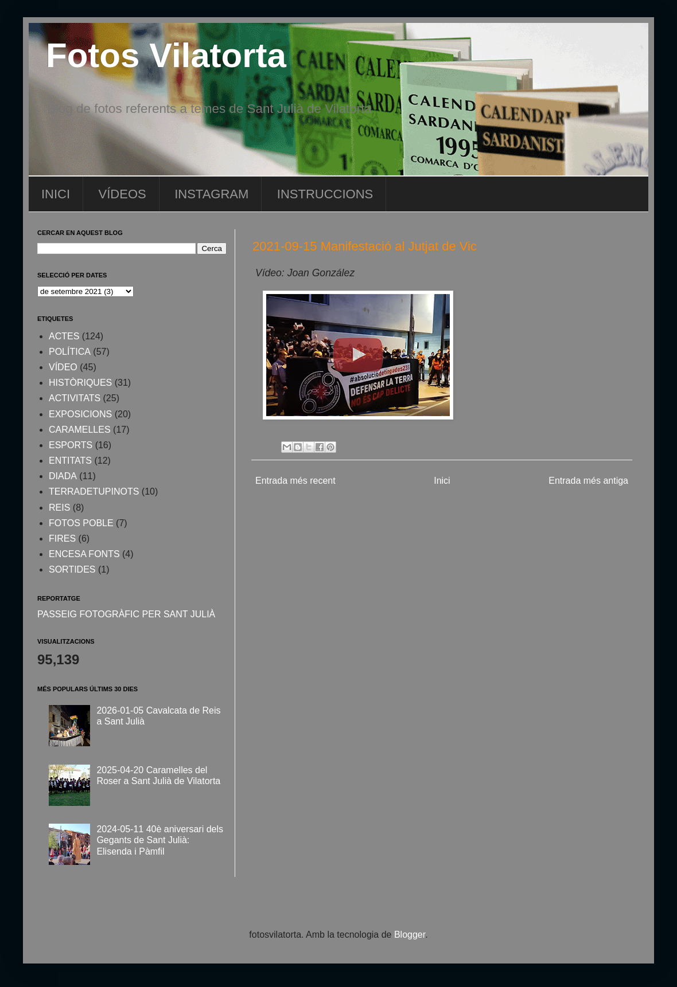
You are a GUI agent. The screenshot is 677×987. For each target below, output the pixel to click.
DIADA (63, 476)
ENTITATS (70, 460)
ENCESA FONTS (84, 554)
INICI (55, 194)
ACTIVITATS (74, 398)
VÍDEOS (122, 194)
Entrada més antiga (588, 480)
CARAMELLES (80, 429)
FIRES (62, 538)
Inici (442, 480)
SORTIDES (72, 569)
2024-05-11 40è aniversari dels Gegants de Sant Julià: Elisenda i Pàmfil (159, 840)
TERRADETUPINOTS (94, 491)
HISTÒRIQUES (80, 382)
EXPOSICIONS (80, 414)
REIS (59, 507)
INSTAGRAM (211, 194)
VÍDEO (63, 367)
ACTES (64, 336)
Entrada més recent (295, 480)
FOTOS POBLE (81, 523)
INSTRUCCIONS (325, 194)
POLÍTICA (70, 352)
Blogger (409, 934)
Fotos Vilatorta (166, 55)
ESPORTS (70, 445)
